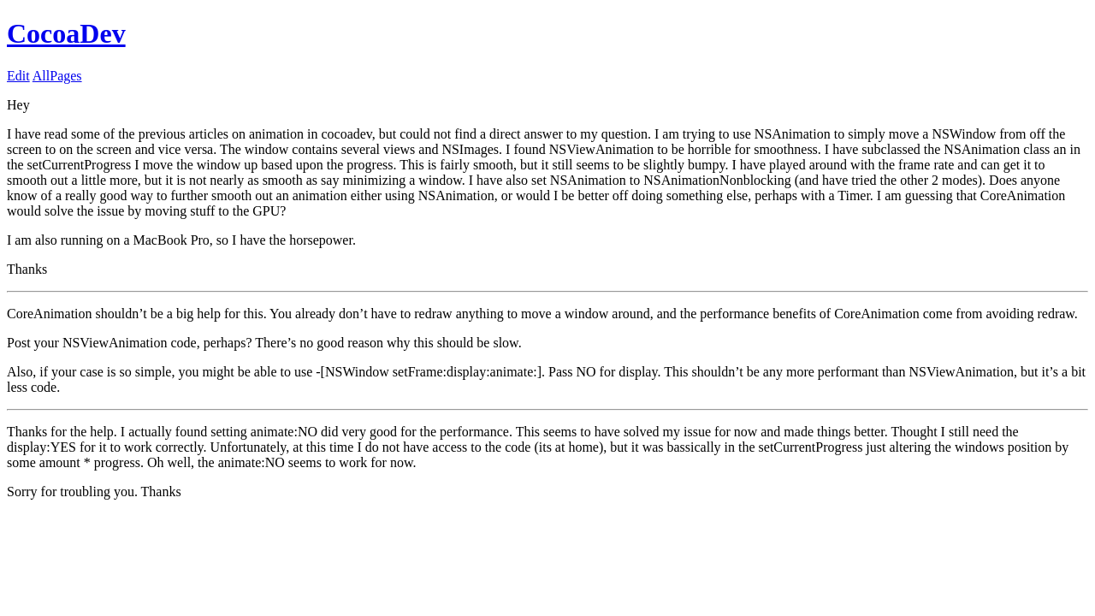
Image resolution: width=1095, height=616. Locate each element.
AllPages (57, 75)
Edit (18, 75)
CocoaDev (66, 33)
